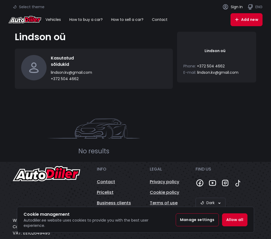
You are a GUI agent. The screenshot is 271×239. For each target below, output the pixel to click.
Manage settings (197, 219)
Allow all (234, 219)
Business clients (114, 203)
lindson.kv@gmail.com (71, 72)
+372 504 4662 (65, 78)
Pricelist (105, 192)
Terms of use (164, 203)
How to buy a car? (86, 19)
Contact (160, 19)
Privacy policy (164, 182)
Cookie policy (164, 192)
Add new (246, 19)
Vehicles (53, 19)
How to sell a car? (127, 19)
